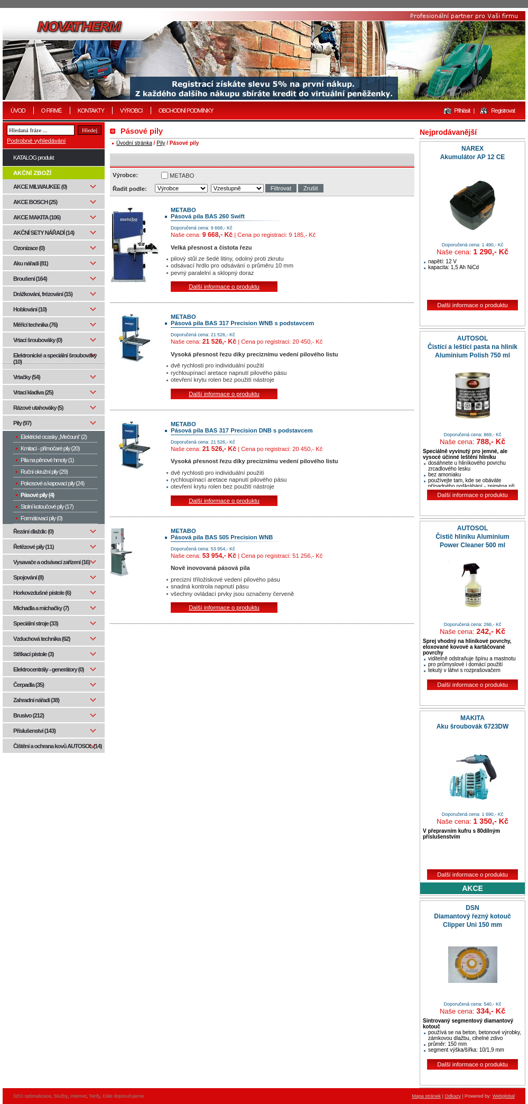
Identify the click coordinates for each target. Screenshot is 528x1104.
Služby (61, 1096)
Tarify (94, 1096)
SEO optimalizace (32, 1096)
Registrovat (503, 110)
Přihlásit (462, 110)
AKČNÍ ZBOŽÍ (32, 173)
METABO (182, 175)
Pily (160, 143)
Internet (78, 1096)
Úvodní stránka (134, 143)
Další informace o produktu (224, 286)
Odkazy (452, 1096)
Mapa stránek (426, 1096)
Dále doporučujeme (123, 1096)
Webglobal (504, 1096)
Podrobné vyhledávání (36, 140)
